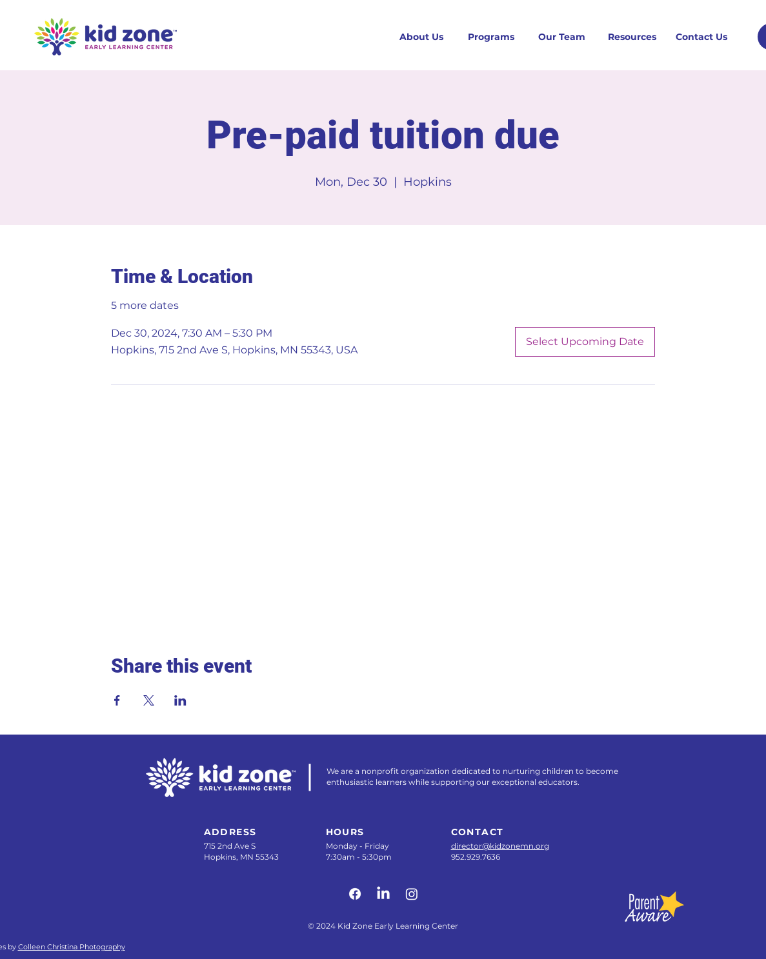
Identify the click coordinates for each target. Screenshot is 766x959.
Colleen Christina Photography (71, 946)
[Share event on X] (149, 700)
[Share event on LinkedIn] (180, 700)
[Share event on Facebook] (117, 700)
